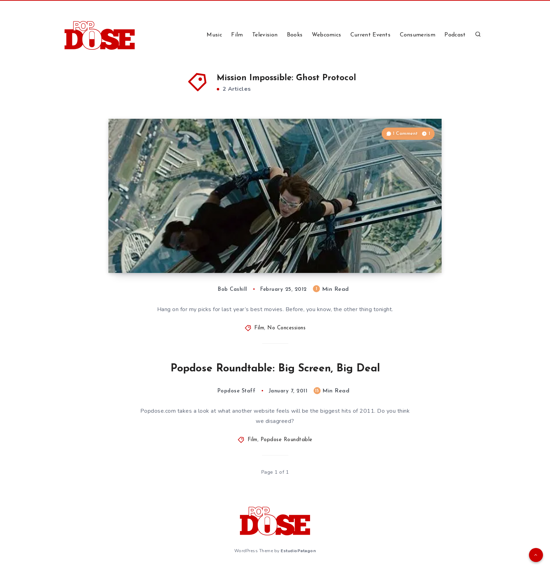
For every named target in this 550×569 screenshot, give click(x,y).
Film (237, 35)
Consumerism (417, 35)
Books (295, 35)
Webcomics (326, 35)
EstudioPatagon (298, 551)
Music (214, 35)
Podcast (454, 35)
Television (264, 35)
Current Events (370, 35)
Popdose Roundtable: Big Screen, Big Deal (275, 368)
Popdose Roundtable (287, 440)
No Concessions (286, 328)
